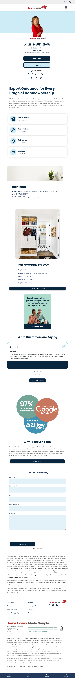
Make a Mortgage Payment (14, 613)
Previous (35, 374)
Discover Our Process (37, 288)
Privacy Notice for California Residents (38, 631)
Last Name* (13, 486)
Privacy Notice (54, 629)
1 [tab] (35, 372)
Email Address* (14, 505)
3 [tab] (40, 372)
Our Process (10, 602)
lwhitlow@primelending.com (38, 74)
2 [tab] (37, 372)
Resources (31, 602)
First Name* (13, 477)
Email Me (9, 675)
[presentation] (21, 534)
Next (39, 374)
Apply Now (37, 58)
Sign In (65, 2)
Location (66, 675)
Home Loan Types (12, 609)
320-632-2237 (38, 71)
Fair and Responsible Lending (42, 629)
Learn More (37, 461)
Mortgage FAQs (32, 606)
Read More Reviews (37, 380)
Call (28, 675)
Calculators (10, 606)
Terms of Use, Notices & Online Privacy (38, 627)
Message (12, 513)
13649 (12, 633)
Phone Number (14, 496)
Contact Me (36, 65)
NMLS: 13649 (51, 658)
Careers (30, 613)
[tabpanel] (37, 355)
